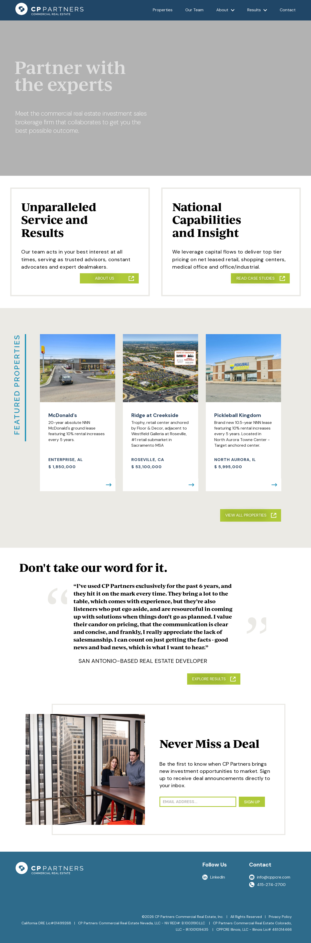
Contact (288, 10)
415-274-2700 (267, 884)
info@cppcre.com (269, 877)
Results (257, 13)
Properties (163, 10)
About (225, 13)
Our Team (194, 10)
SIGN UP (252, 802)
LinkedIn (213, 877)
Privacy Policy (280, 916)
